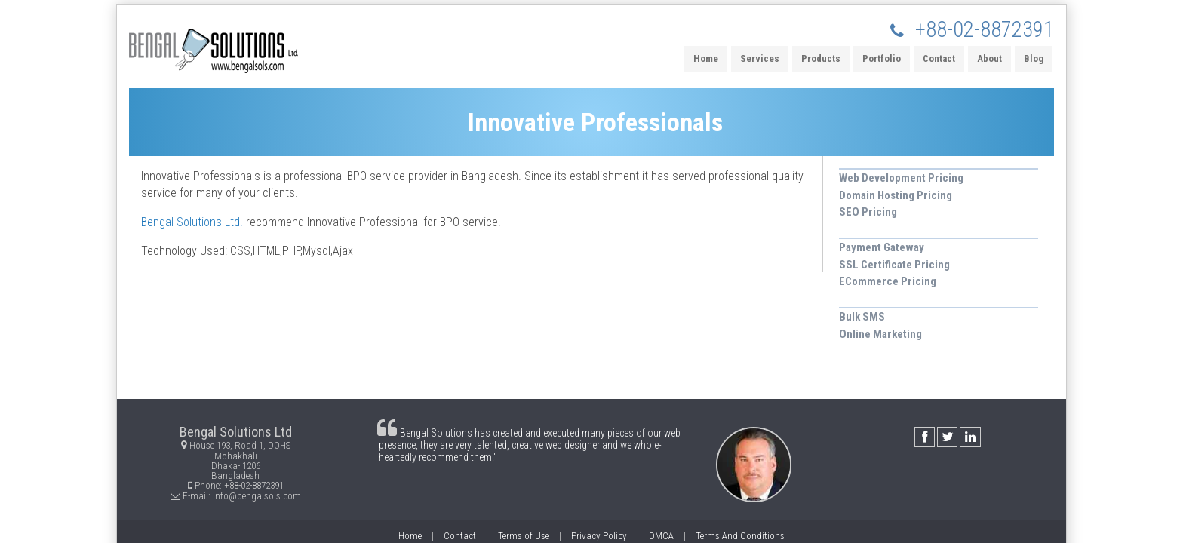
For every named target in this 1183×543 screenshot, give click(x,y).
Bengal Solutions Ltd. (192, 222)
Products (820, 58)
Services (759, 58)
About (989, 58)
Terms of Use (523, 535)
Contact (939, 58)
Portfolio (881, 58)
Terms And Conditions (740, 535)
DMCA (661, 535)
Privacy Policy (599, 535)
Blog (1033, 58)
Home (705, 58)
